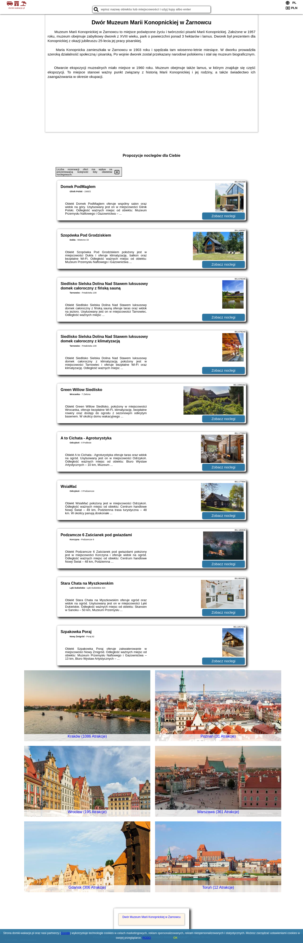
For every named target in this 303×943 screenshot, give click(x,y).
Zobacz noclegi (224, 216)
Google (65, 933)
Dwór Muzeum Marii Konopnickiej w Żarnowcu (151, 917)
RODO (147, 937)
